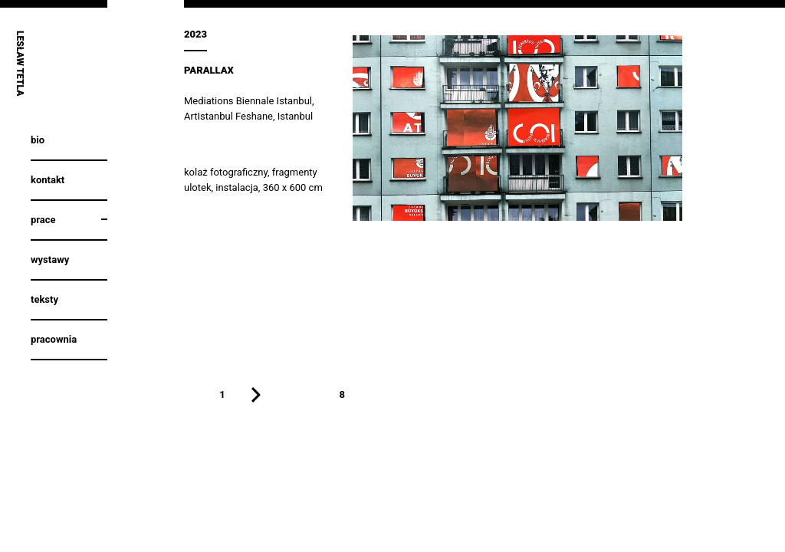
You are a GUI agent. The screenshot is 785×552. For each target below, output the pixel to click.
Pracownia (54, 339)
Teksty (44, 299)
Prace (43, 219)
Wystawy (50, 259)
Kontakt (47, 180)
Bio (37, 140)
